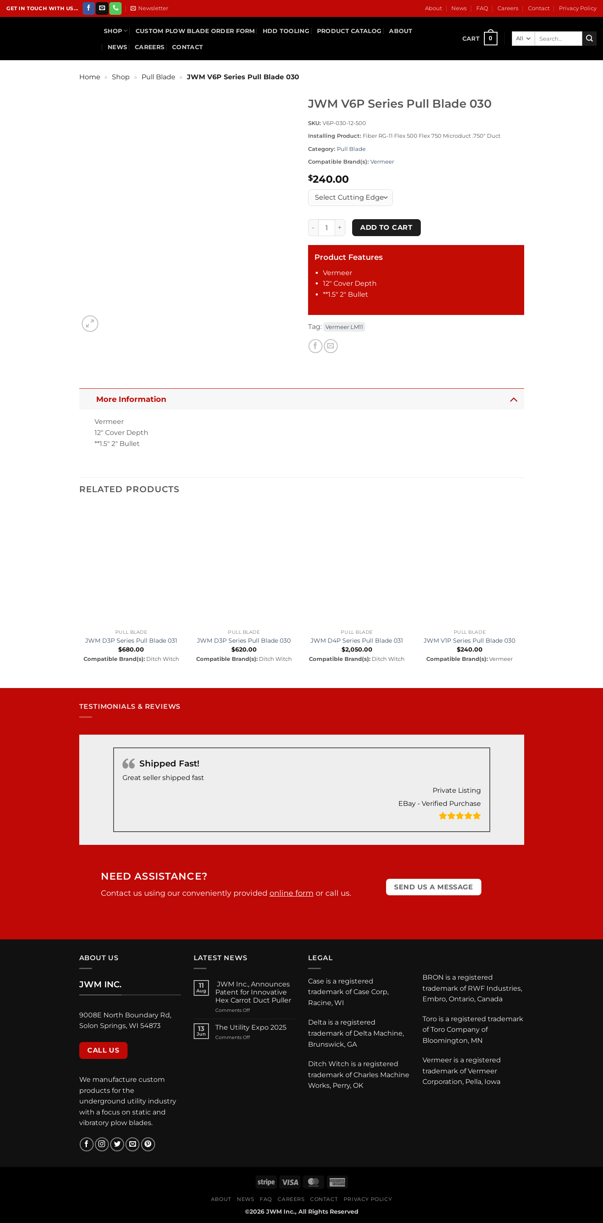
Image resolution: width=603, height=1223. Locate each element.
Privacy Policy (578, 8)
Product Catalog (349, 31)
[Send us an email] (102, 8)
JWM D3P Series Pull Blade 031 (131, 640)
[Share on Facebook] (315, 346)
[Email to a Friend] (331, 346)
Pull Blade (158, 77)
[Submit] (589, 38)
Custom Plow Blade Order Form (195, 31)
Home (89, 77)
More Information (309, 399)
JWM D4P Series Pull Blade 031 (357, 640)
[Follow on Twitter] (117, 1144)
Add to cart (386, 227)
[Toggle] (513, 399)
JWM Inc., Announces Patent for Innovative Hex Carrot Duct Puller (254, 992)
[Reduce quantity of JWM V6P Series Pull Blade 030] (313, 227)
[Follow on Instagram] (102, 1144)
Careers (507, 8)
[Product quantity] (326, 227)
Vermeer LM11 (344, 326)
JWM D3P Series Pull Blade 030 (244, 640)
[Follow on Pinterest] (148, 1144)
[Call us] (115, 8)
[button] (149, 8)
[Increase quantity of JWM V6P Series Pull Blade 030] (340, 227)
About (433, 8)
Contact (539, 8)
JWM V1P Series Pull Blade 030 (469, 640)
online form (292, 893)
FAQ (482, 8)
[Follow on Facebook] (89, 8)
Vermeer (382, 162)
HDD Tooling (286, 31)
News (459, 8)
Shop (116, 31)
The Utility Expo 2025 (250, 1027)
